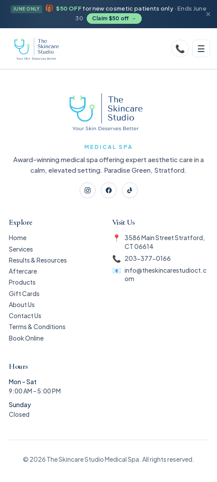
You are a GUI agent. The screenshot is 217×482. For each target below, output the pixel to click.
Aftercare (23, 271)
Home (17, 237)
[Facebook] (109, 190)
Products (22, 282)
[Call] (180, 48)
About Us (22, 304)
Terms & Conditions (37, 326)
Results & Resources (38, 260)
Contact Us (25, 315)
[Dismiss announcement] (208, 14)
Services (21, 249)
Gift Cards (24, 293)
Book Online (26, 338)
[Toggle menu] (201, 48)
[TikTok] (130, 190)
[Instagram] (88, 190)
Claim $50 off (114, 18)
